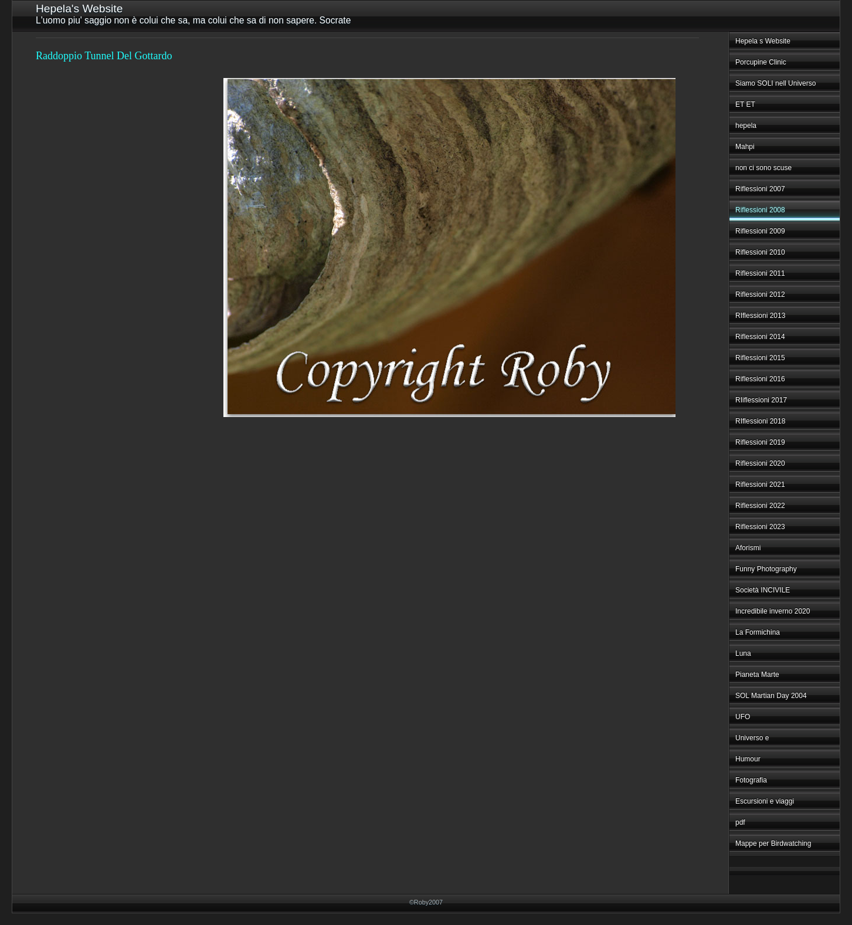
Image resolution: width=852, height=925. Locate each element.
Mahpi (745, 147)
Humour (748, 759)
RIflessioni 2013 (760, 315)
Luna (743, 653)
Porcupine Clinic (760, 62)
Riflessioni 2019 (760, 442)
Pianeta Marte (757, 674)
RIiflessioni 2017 (761, 400)
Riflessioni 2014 (760, 337)
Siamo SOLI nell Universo (775, 83)
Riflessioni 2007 (760, 189)
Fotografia (751, 780)
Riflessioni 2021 (760, 484)
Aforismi (748, 548)
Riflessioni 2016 (760, 379)
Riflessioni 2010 (760, 252)
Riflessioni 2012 (760, 294)
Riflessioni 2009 (760, 231)
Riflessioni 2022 (760, 506)
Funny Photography (766, 569)
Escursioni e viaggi (764, 801)
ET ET (745, 104)
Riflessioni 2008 (760, 210)
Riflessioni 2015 (760, 358)
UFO (742, 717)
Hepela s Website (762, 41)
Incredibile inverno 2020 (772, 611)
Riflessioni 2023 (760, 527)
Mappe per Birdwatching (773, 843)
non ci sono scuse (763, 168)
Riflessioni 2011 (760, 273)
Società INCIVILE (762, 590)
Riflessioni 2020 (760, 463)
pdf (740, 822)
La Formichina (757, 632)
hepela (745, 125)
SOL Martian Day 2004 (771, 696)
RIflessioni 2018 (760, 421)
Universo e (752, 738)
